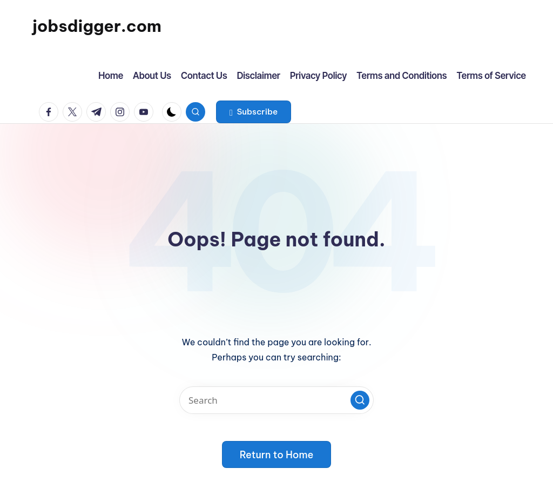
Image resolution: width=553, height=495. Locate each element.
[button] (253, 112)
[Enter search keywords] (276, 400)
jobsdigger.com (96, 26)
